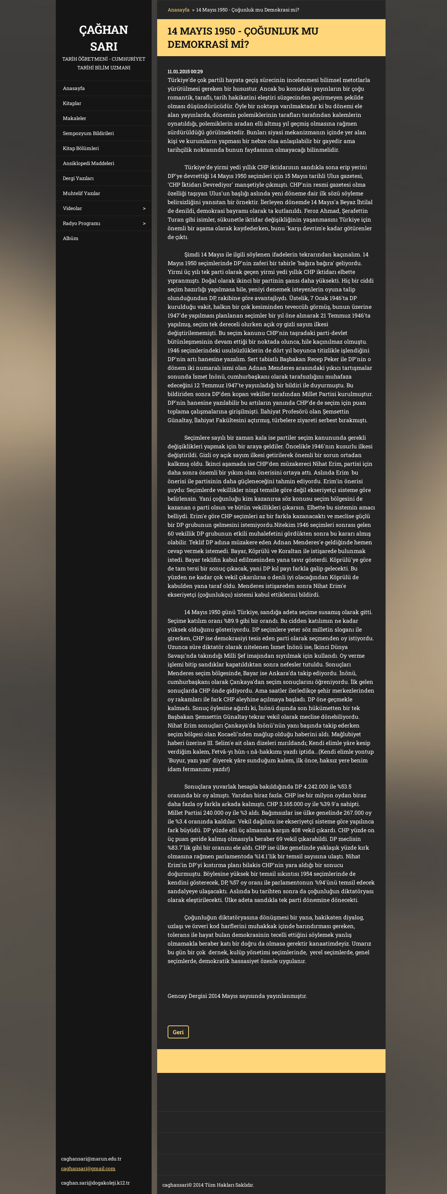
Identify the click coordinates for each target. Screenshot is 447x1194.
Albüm (71, 238)
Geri (178, 1032)
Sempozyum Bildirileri (88, 133)
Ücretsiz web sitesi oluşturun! (308, 1185)
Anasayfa (74, 88)
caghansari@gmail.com (88, 1168)
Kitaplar (72, 103)
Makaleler (74, 118)
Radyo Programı (81, 223)
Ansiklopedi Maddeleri (88, 163)
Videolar (72, 208)
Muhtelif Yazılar (81, 193)
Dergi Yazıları (78, 178)
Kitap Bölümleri (81, 148)
